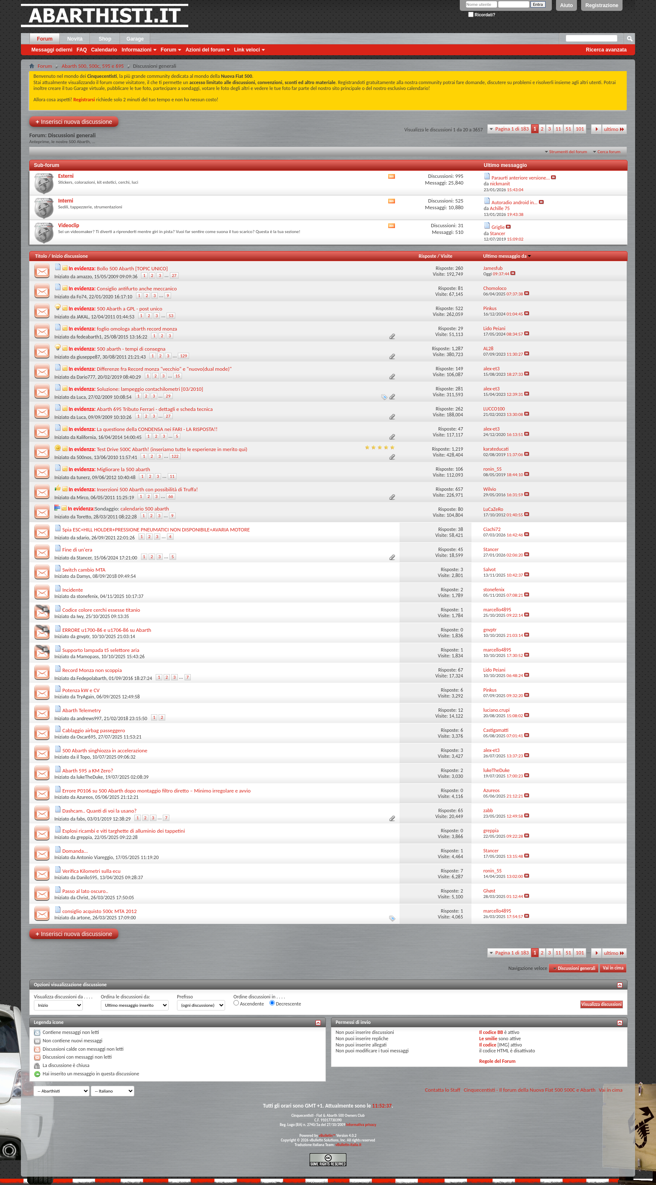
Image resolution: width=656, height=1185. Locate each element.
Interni (65, 201)
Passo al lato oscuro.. (85, 891)
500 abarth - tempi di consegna (131, 349)
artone (83, 918)
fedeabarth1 (89, 337)
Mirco (82, 497)
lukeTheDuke (90, 777)
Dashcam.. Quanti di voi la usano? (99, 811)
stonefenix (87, 596)
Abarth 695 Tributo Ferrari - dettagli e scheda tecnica (155, 409)
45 (460, 549)
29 (460, 328)
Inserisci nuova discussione (74, 121)
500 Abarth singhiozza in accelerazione (104, 750)
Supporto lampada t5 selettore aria (100, 650)
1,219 (457, 449)
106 (459, 469)
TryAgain (85, 697)
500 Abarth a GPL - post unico (129, 308)
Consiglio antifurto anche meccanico (137, 288)
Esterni (66, 176)
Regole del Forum (497, 1061)
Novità (75, 39)
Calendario (104, 50)
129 (183, 356)
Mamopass (88, 656)
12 (460, 710)
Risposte (427, 256)
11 (558, 129)
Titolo (41, 256)
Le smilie (488, 1038)
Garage (135, 39)
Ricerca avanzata (606, 50)
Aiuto (566, 5)
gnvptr (83, 636)
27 (174, 275)
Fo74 (82, 297)
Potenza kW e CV (81, 690)
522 (459, 308)
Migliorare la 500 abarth (123, 469)
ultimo (614, 129)
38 (460, 529)
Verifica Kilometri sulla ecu (91, 871)
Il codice (488, 1045)
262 (459, 409)
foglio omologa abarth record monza (137, 329)
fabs (81, 819)
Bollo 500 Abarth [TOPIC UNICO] (132, 268)
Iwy (80, 616)
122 (175, 456)
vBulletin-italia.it (348, 1144)
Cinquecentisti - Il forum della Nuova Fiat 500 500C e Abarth (529, 1090)
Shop (105, 39)
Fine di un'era (77, 549)
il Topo (83, 757)
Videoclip (68, 225)
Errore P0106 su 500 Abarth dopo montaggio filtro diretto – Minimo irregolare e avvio (156, 790)
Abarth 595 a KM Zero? (87, 770)
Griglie (498, 227)
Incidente (72, 590)
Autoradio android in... (515, 202)
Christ (82, 897)
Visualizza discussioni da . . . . (63, 997)
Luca (81, 397)
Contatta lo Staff (443, 1090)
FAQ (82, 50)
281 (459, 389)
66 (170, 496)
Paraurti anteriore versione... (521, 178)
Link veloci (247, 50)
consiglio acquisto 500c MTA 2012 (99, 911)
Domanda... (75, 851)
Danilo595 (87, 877)
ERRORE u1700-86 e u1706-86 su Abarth (106, 630)
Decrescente (285, 1003)
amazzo (84, 277)
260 (459, 268)
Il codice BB (491, 1032)
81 (460, 288)
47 (460, 429)
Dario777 (86, 377)
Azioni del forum (205, 50)
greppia (84, 837)
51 (568, 129)
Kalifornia (86, 437)
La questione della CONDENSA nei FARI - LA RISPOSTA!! (157, 429)
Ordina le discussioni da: (125, 997)
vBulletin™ (327, 1135)
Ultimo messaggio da (507, 256)
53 (171, 315)
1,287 (457, 348)
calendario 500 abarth (144, 508)
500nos (84, 457)
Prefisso (185, 997)
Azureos (85, 797)
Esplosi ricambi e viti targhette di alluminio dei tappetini (123, 831)
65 (460, 810)
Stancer (84, 558)
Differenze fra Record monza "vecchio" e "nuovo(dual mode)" (164, 369)
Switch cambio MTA (83, 570)
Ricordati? (481, 15)
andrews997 (89, 718)
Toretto (84, 517)
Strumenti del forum (568, 151)
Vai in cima (613, 968)
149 (459, 369)
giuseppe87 (88, 357)
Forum (44, 39)
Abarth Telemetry (81, 710)
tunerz (83, 477)
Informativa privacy (361, 1124)
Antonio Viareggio (95, 857)
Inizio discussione (69, 256)
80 (460, 509)
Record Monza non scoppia (92, 670)
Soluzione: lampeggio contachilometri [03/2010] (150, 389)
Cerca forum (608, 151)
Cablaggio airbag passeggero (93, 730)
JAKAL (83, 317)
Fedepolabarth (91, 678)
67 (460, 670)
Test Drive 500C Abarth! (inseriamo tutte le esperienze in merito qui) (172, 449)
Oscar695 (86, 737)
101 (580, 129)
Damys (83, 576)
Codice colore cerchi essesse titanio (101, 610)
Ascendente (248, 1003)
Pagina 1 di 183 (512, 129)
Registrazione (601, 5)
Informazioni (136, 50)
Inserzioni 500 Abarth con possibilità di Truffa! (147, 489)
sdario (83, 538)
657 (459, 489)
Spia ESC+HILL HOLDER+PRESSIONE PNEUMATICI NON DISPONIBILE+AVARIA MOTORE (156, 529)
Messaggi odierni (51, 50)
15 (177, 376)
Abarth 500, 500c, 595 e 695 (93, 66)
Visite (446, 256)
